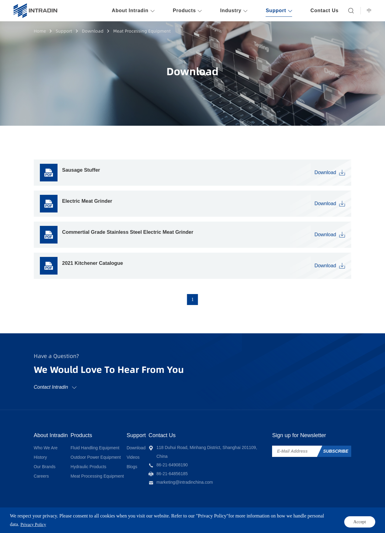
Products (91, 432)
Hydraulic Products (98, 463)
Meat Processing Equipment (142, 31)
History (40, 453)
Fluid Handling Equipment (104, 444)
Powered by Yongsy (165, 518)
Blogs (151, 463)
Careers (41, 472)
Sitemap (276, 518)
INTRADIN (84, 518)
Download (92, 31)
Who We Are (46, 444)
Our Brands (45, 463)
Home (40, 31)
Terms (215, 518)
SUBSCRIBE (335, 448)
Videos (152, 453)
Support (64, 31)
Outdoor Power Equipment (105, 453)
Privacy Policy (244, 518)
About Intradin (51, 432)
